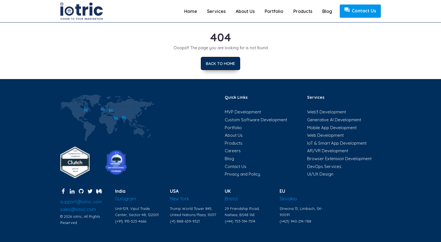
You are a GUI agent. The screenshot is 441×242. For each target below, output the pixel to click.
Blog (327, 11)
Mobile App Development (332, 127)
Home (190, 11)
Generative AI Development (334, 119)
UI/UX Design (320, 174)
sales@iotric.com (78, 209)
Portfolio (274, 11)
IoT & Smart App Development (336, 143)
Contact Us (360, 10)
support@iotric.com (81, 202)
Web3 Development (326, 112)
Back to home (220, 63)
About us (245, 11)
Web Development (325, 135)
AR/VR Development (327, 150)
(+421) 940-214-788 (295, 221)
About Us (234, 135)
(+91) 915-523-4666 (130, 221)
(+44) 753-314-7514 (240, 221)
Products (302, 11)
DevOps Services (324, 166)
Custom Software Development (256, 119)
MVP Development (243, 112)
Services (216, 11)
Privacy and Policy (242, 174)
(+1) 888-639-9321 (185, 221)
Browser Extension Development (339, 158)
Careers (233, 150)
